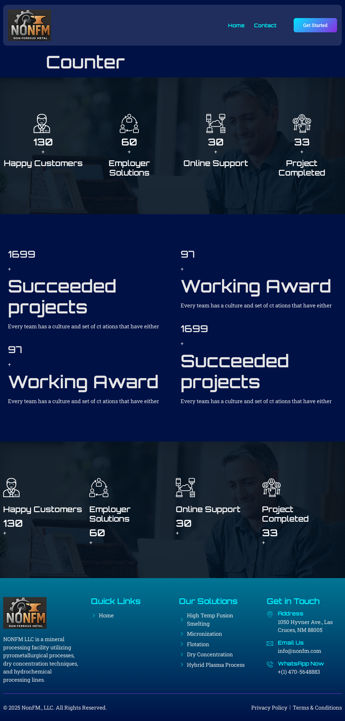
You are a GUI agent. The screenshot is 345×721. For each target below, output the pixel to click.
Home (236, 25)
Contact (265, 25)
